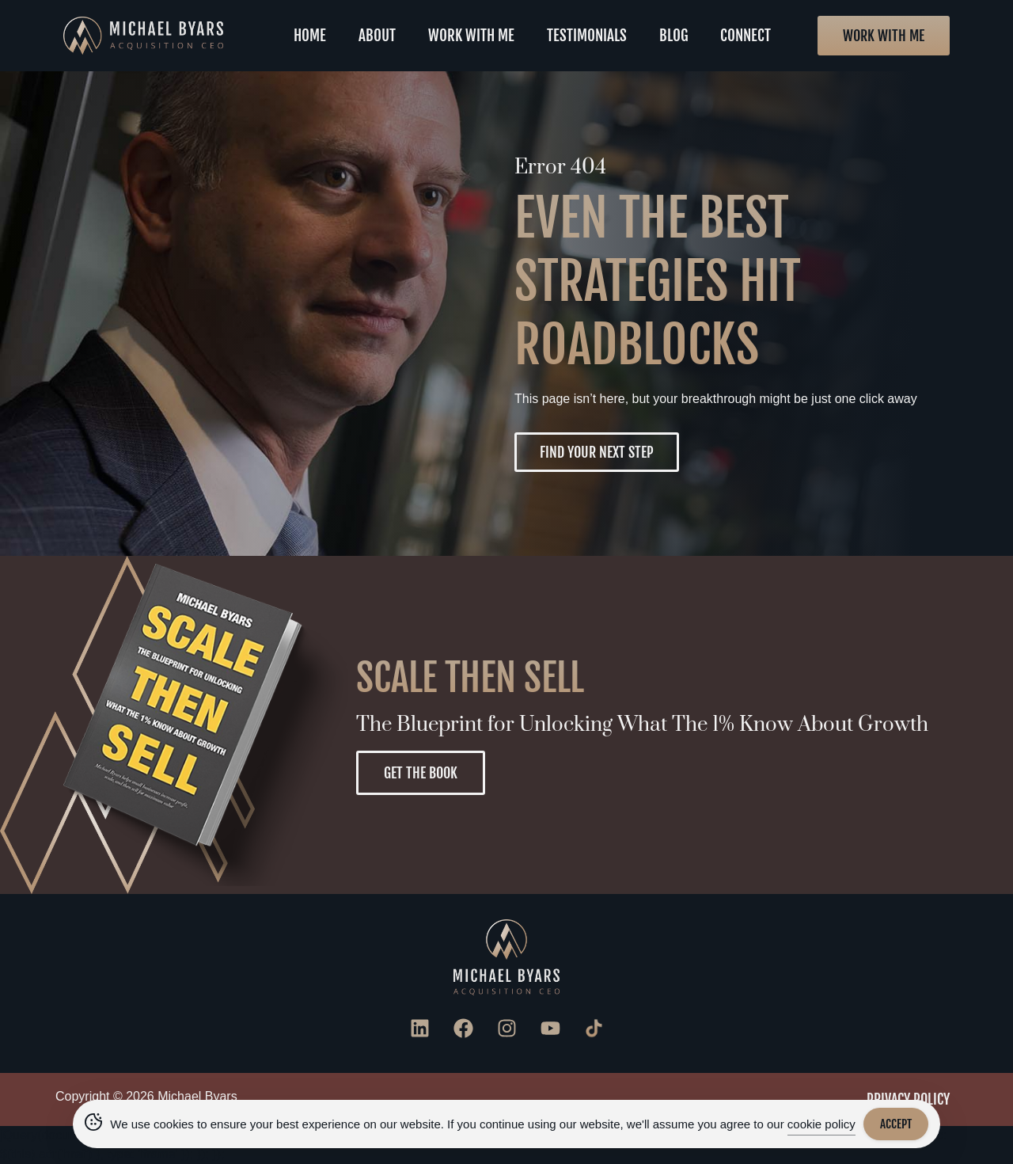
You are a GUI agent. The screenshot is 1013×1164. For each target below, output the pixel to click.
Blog (674, 35)
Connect (745, 35)
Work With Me (471, 35)
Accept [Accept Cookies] (896, 1124)
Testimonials (587, 35)
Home (310, 35)
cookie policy (821, 1124)
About (377, 35)
